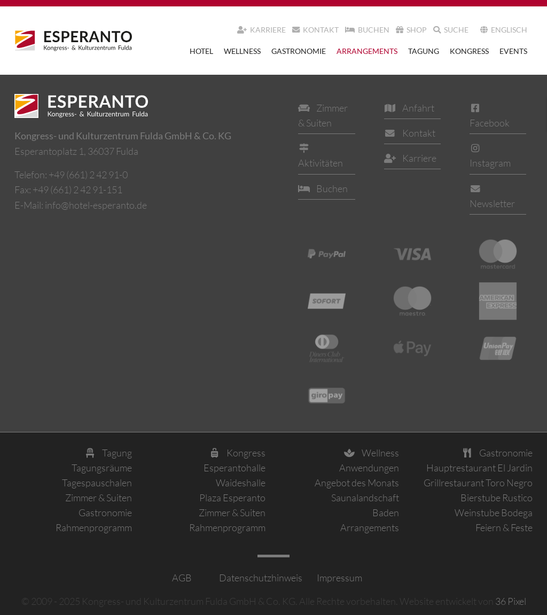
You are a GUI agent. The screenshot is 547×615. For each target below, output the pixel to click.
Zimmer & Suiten (98, 497)
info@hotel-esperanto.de (96, 205)
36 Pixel (510, 601)
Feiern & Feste (504, 527)
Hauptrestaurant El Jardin (479, 468)
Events (513, 51)
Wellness (242, 51)
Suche (450, 29)
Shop (411, 29)
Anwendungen (369, 468)
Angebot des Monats (357, 482)
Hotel (201, 51)
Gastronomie (298, 51)
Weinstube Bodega (494, 512)
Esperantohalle (234, 468)
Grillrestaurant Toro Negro (478, 482)
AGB (182, 578)
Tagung (423, 51)
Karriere (261, 29)
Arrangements (367, 51)
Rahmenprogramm (94, 527)
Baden (385, 512)
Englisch (503, 29)
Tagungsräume (102, 468)
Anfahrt (409, 108)
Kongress (469, 51)
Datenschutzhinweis (259, 578)
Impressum (338, 578)
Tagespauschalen (97, 482)
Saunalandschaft (365, 497)
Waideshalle (240, 482)
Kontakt (315, 29)
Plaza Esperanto (232, 497)
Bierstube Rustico (496, 497)
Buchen (367, 29)
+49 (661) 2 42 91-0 (88, 174)
